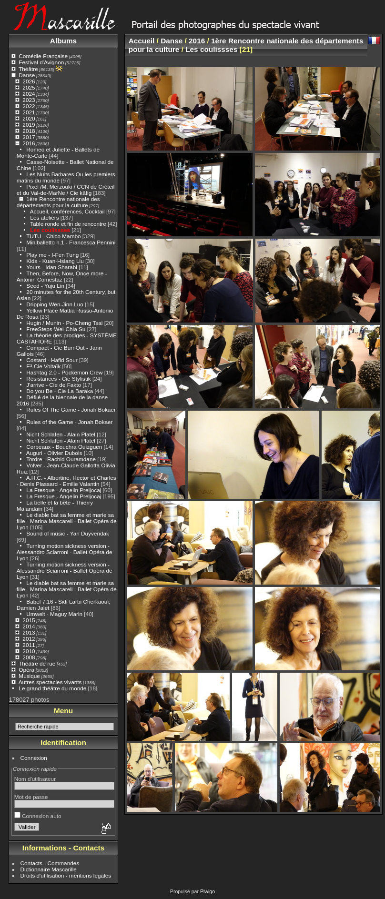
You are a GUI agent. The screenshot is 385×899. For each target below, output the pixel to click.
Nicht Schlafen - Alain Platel (61, 434)
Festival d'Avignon (41, 62)
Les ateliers (44, 217)
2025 (28, 87)
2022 (28, 106)
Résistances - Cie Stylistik (58, 378)
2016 (28, 143)
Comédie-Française (43, 56)
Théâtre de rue (37, 663)
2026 (28, 81)
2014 (28, 626)
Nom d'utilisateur (35, 779)
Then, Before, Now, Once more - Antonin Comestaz (62, 276)
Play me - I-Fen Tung (52, 255)
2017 (28, 137)
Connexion (33, 758)
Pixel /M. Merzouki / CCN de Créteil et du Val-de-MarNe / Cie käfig (66, 189)
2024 (28, 94)
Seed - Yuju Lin (45, 286)
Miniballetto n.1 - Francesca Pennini (70, 242)
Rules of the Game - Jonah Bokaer (69, 422)
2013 (28, 632)
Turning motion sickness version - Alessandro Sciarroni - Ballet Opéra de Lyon (64, 552)
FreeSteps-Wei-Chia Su (55, 329)
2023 (28, 100)
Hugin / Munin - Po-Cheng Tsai (65, 323)
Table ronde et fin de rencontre (68, 224)
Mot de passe (31, 797)
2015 (28, 620)
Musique (29, 676)
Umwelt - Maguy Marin (54, 614)
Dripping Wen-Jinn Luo (54, 304)
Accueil (142, 41)
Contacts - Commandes (50, 863)
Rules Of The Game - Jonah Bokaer (70, 409)
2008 (28, 657)
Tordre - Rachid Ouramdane (61, 459)
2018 (28, 131)
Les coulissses (50, 230)
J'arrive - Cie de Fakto (53, 385)
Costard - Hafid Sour (51, 360)
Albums (63, 41)
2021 (28, 112)
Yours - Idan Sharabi (51, 267)
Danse (27, 75)
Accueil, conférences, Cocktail (67, 211)
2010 (28, 651)
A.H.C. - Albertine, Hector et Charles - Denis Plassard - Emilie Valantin (66, 481)
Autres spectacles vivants (50, 682)
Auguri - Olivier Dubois (54, 453)
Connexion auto (37, 816)
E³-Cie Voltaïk (43, 366)
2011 (28, 645)
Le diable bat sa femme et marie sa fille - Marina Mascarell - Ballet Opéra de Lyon (67, 521)
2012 (28, 639)
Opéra (26, 670)
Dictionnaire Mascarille (48, 869)
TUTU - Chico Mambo (53, 236)
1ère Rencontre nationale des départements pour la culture (58, 202)
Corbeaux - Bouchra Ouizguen (64, 447)
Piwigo (207, 891)
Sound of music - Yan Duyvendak (67, 533)
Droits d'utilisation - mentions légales (65, 875)
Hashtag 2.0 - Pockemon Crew (64, 372)
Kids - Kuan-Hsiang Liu (54, 261)
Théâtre (28, 69)
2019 (28, 124)
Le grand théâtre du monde (52, 688)
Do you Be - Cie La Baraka (59, 391)
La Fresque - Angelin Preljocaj (63, 490)
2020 (28, 118)
